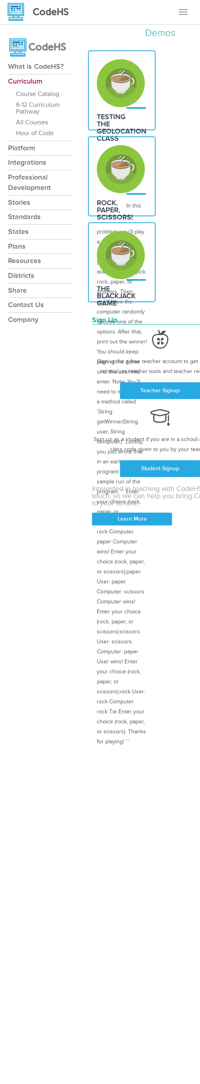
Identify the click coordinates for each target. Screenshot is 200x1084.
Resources (24, 260)
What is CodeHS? (36, 66)
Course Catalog (37, 94)
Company (23, 319)
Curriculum (25, 81)
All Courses (32, 122)
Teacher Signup (160, 390)
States (18, 231)
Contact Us (26, 304)
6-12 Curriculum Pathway (38, 108)
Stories (19, 202)
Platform (21, 148)
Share (17, 290)
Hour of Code (35, 133)
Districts (21, 275)
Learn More (132, 518)
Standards (24, 216)
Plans (17, 246)
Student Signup (160, 468)
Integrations (27, 162)
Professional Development (29, 182)
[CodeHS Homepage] (41, 12)
